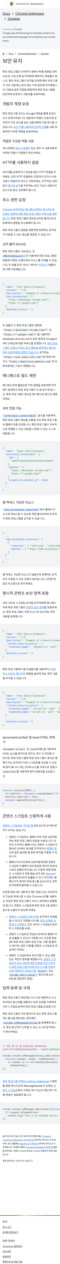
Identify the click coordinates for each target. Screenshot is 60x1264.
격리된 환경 (29, 825)
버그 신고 (7, 1227)
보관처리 (7, 1256)
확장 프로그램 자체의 (14, 1081)
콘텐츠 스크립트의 (19, 917)
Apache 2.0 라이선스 (29, 1143)
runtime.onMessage (37, 1081)
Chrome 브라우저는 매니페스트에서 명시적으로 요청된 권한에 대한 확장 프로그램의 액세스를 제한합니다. (30, 214)
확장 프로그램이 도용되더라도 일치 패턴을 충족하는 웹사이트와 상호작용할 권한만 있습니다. (30, 348)
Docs (6, 14)
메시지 (33, 917)
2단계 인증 (40, 127)
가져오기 (43, 265)
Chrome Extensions (29, 14)
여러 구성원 (21, 148)
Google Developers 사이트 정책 (40, 1147)
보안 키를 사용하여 (24, 127)
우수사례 (7, 1251)
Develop (14, 19)
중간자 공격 (14, 185)
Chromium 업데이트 (12, 1246)
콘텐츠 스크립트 (11, 825)
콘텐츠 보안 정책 (35, 607)
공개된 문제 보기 (10, 1232)
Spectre (50, 873)
